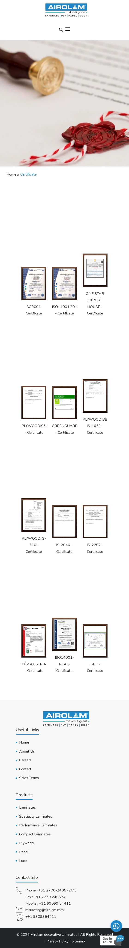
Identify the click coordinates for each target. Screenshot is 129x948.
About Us (27, 751)
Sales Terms (29, 778)
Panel (23, 852)
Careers (25, 760)
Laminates (27, 807)
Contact (25, 769)
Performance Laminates (38, 825)
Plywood (26, 843)
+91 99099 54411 (55, 903)
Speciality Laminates (35, 816)
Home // (13, 174)
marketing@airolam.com (44, 909)
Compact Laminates (35, 834)
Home (24, 742)
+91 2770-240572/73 (57, 890)
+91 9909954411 (40, 916)
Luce (23, 860)
